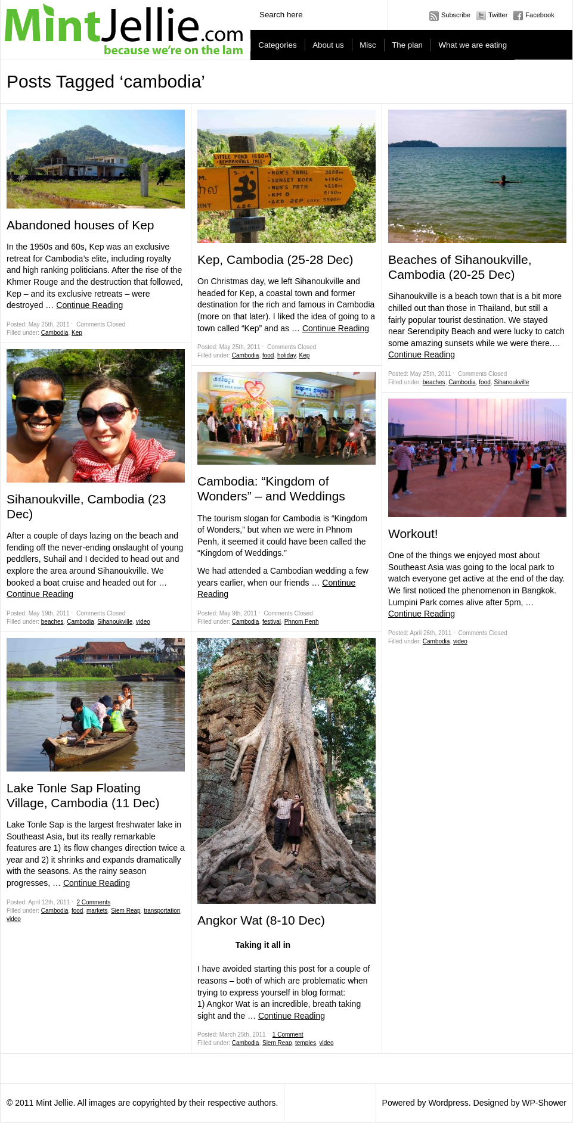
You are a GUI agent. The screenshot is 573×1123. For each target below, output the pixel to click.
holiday (286, 355)
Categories (277, 45)
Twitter (497, 14)
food (77, 910)
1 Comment (287, 1034)
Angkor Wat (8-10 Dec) (261, 920)
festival (271, 621)
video (143, 621)
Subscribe (455, 14)
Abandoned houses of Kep (80, 225)
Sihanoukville (114, 621)
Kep (77, 332)
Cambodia (55, 332)
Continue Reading (89, 305)
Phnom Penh (301, 621)
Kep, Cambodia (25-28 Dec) (275, 259)
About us (328, 45)
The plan (407, 45)
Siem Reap (125, 910)
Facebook (539, 14)
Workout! (413, 533)
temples (305, 1043)
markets (97, 910)
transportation (162, 910)
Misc (368, 45)
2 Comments (94, 902)
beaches (52, 621)
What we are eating (473, 45)
